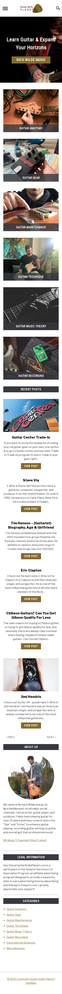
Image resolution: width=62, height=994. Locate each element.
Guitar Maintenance (19, 920)
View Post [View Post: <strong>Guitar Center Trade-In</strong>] (31, 466)
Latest (42, 840)
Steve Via (31, 480)
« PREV (10, 737)
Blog (33, 840)
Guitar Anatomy (16, 909)
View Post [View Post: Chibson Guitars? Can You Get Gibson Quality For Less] (31, 646)
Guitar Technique (17, 926)
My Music (9, 840)
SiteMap (31, 983)
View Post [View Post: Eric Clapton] (31, 599)
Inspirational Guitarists (21, 942)
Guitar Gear (14, 914)
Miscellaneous (16, 948)
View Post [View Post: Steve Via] (31, 509)
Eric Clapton (31, 570)
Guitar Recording (17, 937)
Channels (23, 840)
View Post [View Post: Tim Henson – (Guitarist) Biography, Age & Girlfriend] (31, 556)
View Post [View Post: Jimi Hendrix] (31, 725)
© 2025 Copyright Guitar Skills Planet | (31, 979)
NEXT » (51, 737)
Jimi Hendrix (31, 697)
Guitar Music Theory (19, 931)
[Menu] (5, 9)
